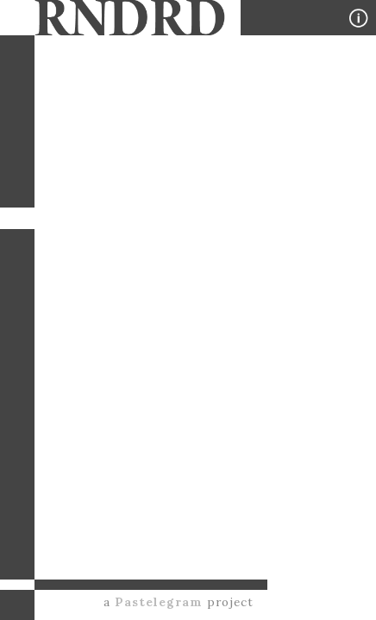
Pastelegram (159, 602)
